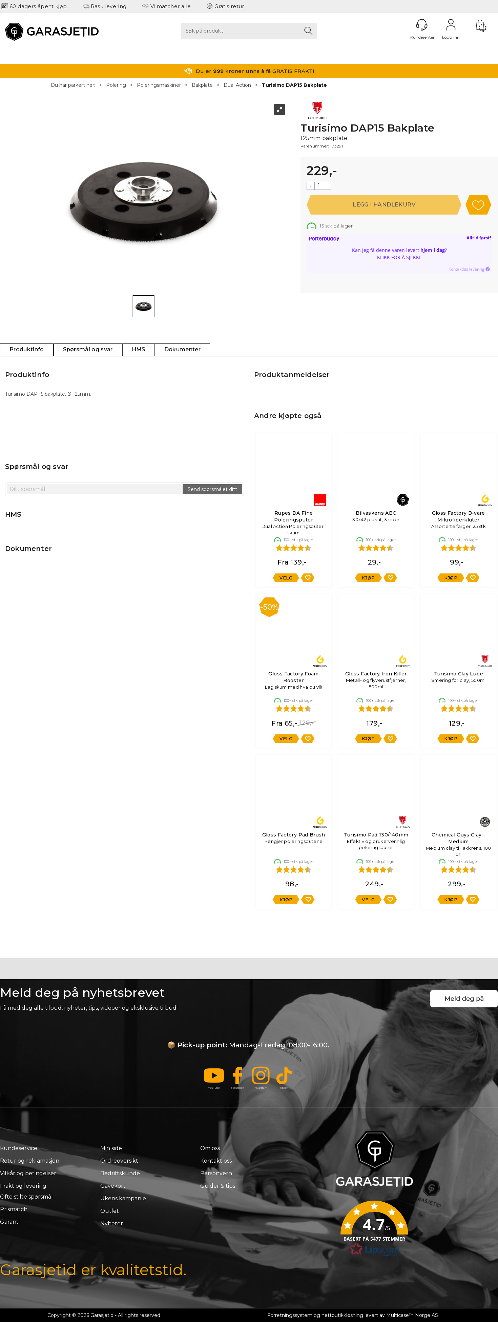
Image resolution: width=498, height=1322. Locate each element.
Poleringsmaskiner (159, 85)
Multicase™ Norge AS (412, 1315)
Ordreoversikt (119, 1161)
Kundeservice (18, 1148)
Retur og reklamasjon (29, 1161)
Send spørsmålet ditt (212, 489)
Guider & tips (217, 1186)
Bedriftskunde (120, 1173)
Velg (285, 577)
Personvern (216, 1173)
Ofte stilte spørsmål (26, 1196)
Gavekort (113, 1186)
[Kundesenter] (421, 24)
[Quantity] (319, 186)
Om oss (210, 1148)
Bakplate (202, 85)
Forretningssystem (289, 1315)
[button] (374, 1231)
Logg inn (450, 24)
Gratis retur (229, 6)
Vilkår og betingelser (28, 1173)
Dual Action (237, 85)
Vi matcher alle (170, 6)
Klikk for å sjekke (399, 257)
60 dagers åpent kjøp (38, 6)
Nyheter (111, 1223)
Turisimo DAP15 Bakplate (294, 85)
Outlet (109, 1211)
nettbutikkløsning (342, 1315)
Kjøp (384, 205)
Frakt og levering (23, 1186)
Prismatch (13, 1209)
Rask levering (109, 6)
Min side (111, 1148)
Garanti (10, 1222)
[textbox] (94, 489)
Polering (116, 85)
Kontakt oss (216, 1161)
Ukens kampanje (123, 1198)
